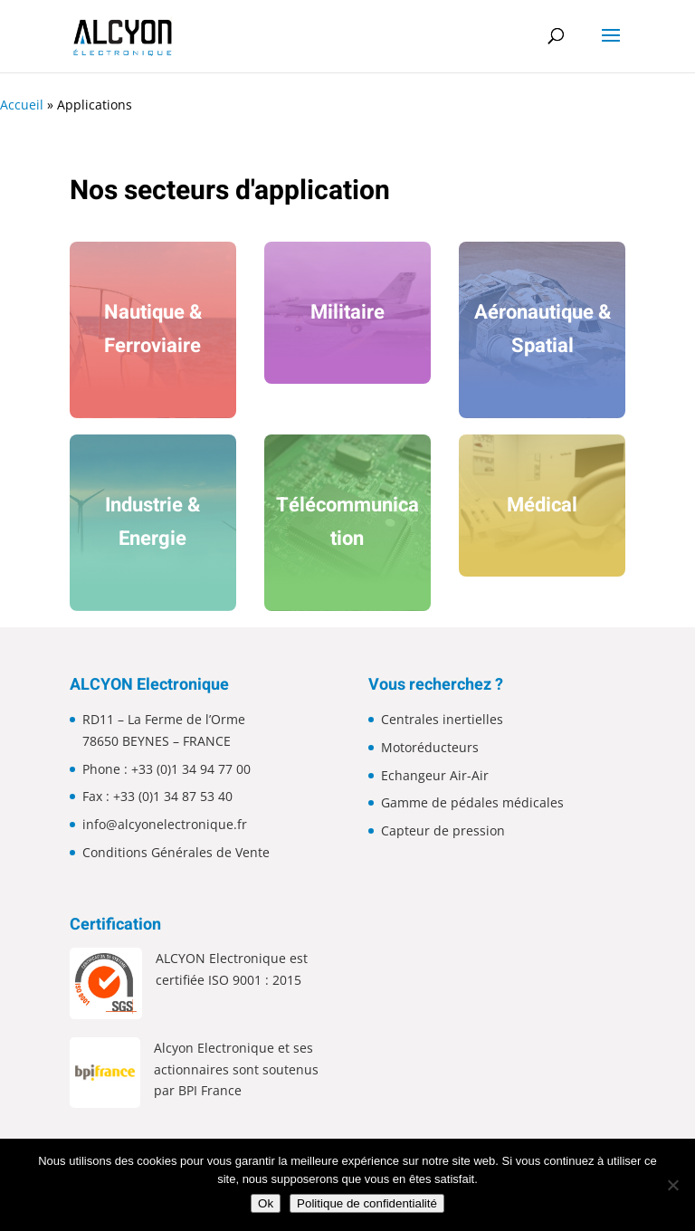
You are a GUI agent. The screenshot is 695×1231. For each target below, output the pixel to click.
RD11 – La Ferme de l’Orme (163, 719)
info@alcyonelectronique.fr (164, 824)
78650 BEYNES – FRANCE (156, 740)
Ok (265, 1203)
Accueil (21, 104)
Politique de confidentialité (367, 1203)
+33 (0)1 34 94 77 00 (191, 769)
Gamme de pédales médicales (472, 802)
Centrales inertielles (442, 719)
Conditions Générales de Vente (176, 852)
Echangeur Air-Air (435, 775)
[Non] (672, 1185)
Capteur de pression (443, 830)
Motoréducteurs (430, 747)
